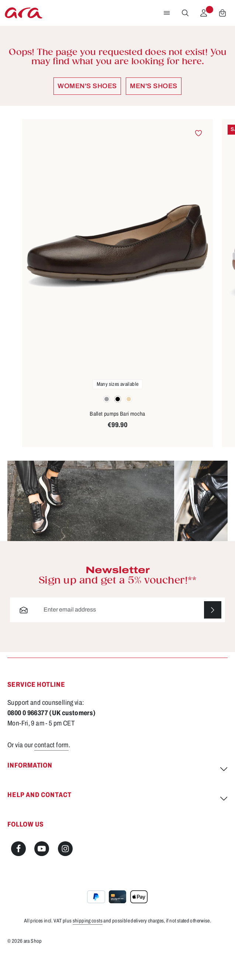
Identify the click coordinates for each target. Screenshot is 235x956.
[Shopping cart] (222, 13)
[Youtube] (41, 848)
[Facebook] (18, 848)
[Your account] (203, 13)
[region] (117, 283)
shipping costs (88, 921)
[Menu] (166, 13)
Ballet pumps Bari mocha (117, 414)
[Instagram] (65, 848)
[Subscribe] (212, 610)
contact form (51, 745)
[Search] (185, 13)
